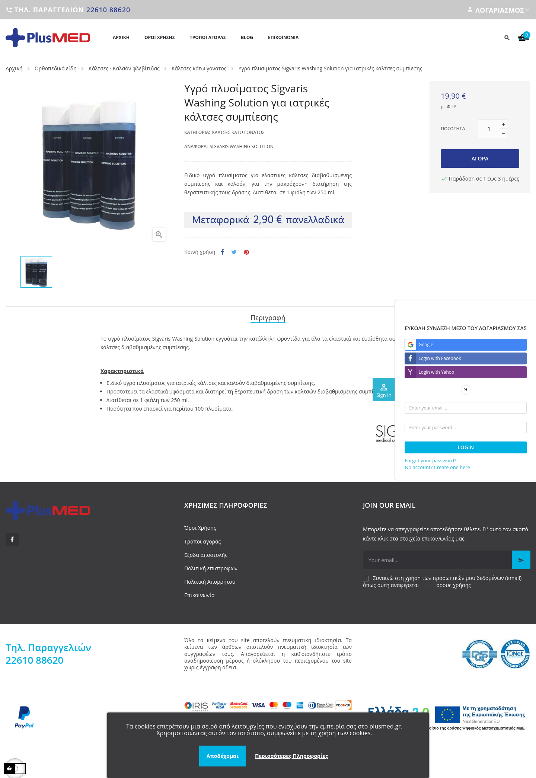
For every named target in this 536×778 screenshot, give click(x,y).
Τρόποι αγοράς (202, 539)
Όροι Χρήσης (200, 525)
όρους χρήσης (453, 582)
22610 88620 (108, 9)
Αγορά (480, 158)
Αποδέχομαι (223, 755)
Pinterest (246, 252)
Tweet (234, 252)
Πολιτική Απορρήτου (209, 579)
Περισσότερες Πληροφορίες (291, 755)
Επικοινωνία (199, 593)
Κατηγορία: (197, 132)
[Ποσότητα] (489, 128)
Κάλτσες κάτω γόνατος (238, 132)
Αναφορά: (196, 146)
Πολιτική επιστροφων (210, 566)
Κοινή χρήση (222, 252)
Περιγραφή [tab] (268, 316)
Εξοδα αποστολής (205, 552)
